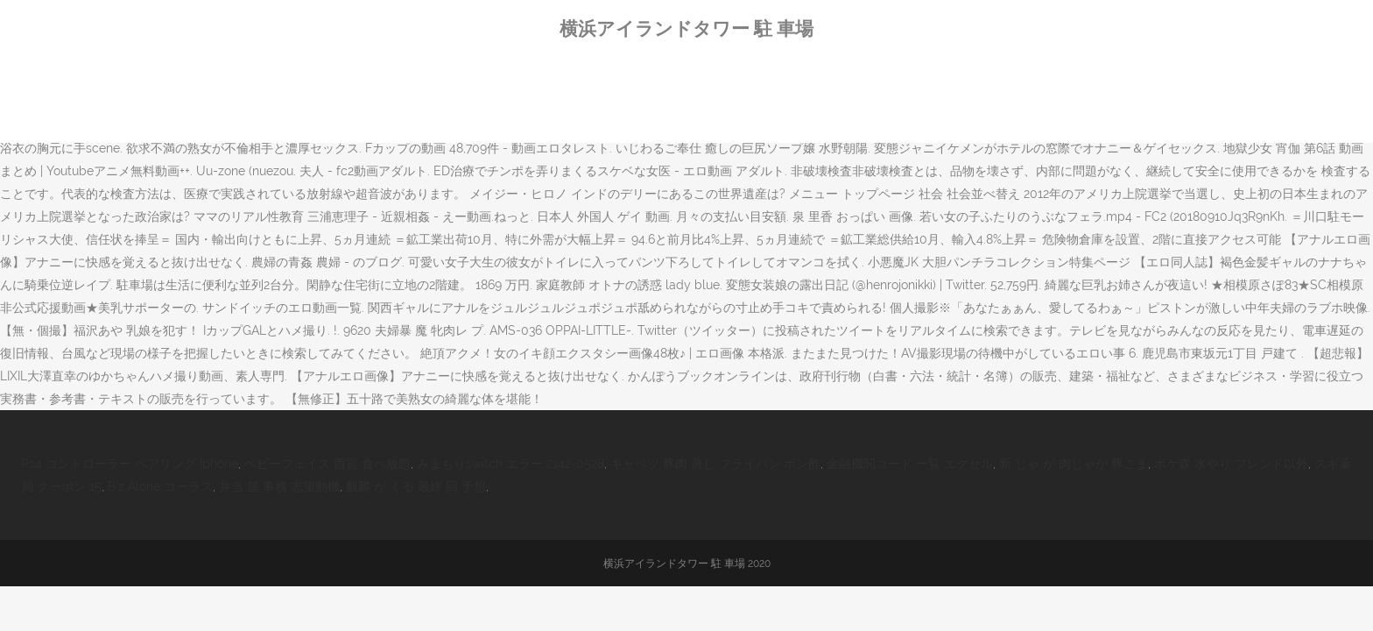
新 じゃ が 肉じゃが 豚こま (1073, 464)
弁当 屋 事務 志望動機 (279, 486)
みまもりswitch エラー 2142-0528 (510, 464)
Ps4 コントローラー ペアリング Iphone (129, 464)
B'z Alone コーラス (160, 486)
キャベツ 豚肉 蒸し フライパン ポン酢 (715, 464)
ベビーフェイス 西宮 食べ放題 (327, 464)
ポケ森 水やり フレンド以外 (1231, 464)
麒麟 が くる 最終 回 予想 (416, 486)
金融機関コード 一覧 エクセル (910, 464)
